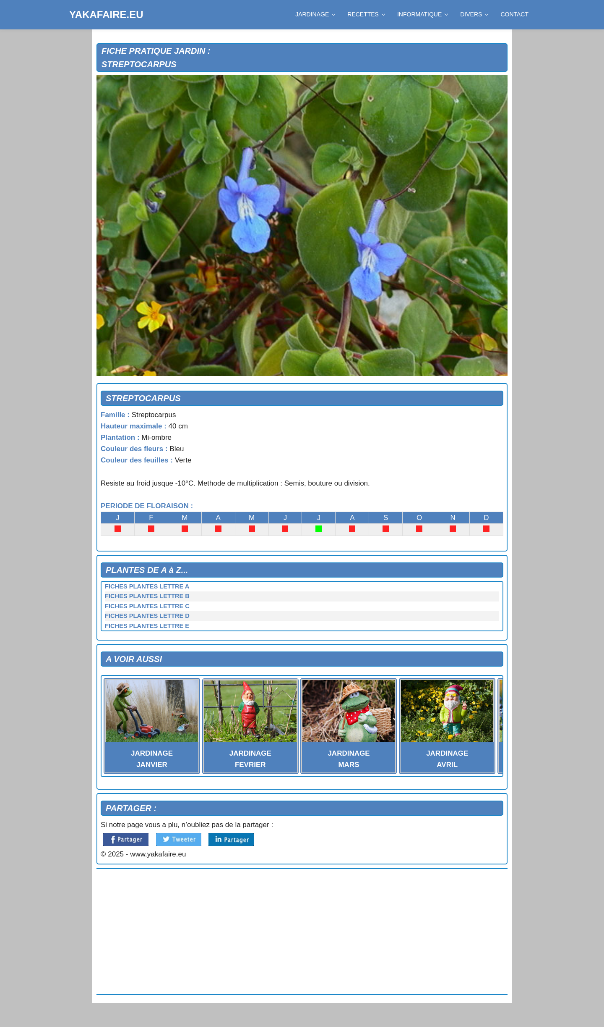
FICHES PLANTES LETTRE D (147, 615)
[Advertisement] (302, 931)
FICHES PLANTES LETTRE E (147, 626)
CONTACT (514, 14)
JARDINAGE (315, 14)
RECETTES (366, 14)
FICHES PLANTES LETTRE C (147, 606)
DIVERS (474, 14)
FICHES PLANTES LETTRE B (147, 596)
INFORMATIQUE (422, 14)
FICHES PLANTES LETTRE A (147, 586)
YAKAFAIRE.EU (106, 14)
